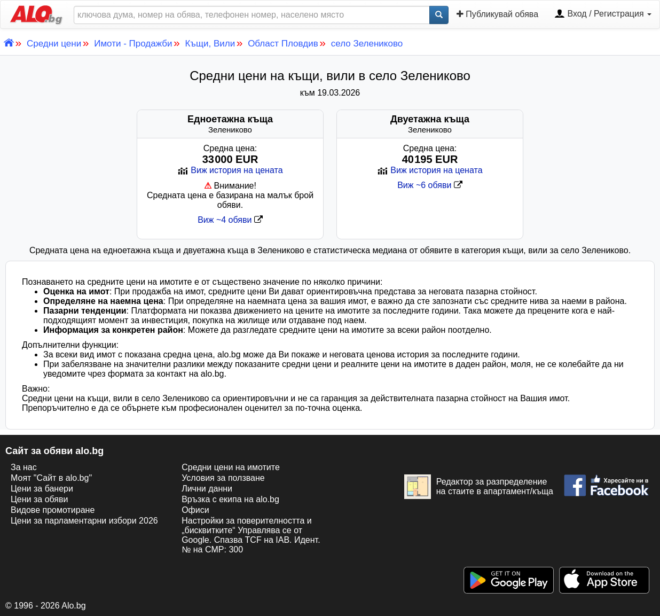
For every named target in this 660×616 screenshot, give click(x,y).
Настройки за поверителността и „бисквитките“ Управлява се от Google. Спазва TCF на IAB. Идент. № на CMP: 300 (251, 535)
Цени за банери (42, 488)
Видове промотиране (53, 509)
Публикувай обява (497, 14)
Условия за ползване (223, 477)
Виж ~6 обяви (429, 185)
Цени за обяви (39, 499)
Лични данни (207, 488)
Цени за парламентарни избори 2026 (84, 520)
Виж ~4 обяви (230, 219)
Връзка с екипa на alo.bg (230, 499)
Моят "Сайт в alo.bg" (51, 477)
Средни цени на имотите (231, 467)
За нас (24, 467)
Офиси (195, 509)
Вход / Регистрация (602, 14)
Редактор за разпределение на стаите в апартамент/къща (478, 486)
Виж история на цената (229, 170)
